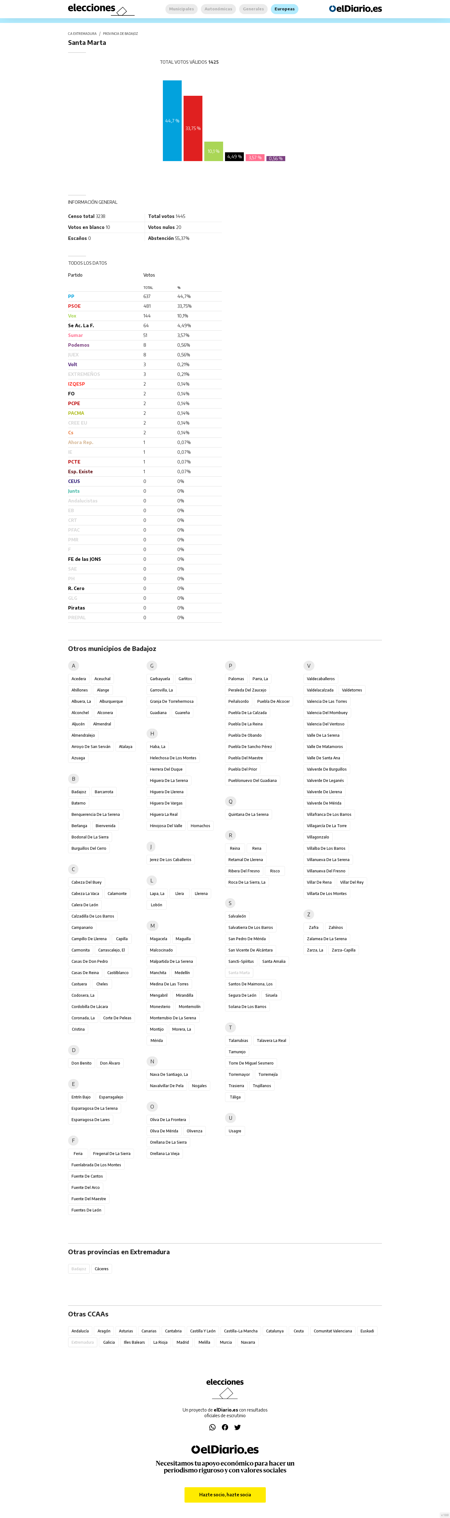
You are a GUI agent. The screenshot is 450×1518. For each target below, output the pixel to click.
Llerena (201, 893)
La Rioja (160, 1342)
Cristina (78, 1029)
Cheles (102, 984)
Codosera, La (83, 995)
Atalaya (125, 746)
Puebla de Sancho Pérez (250, 746)
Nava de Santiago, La (169, 1074)
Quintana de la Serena (248, 814)
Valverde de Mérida (324, 803)
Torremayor (239, 1074)
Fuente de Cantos (87, 1176)
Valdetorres (352, 690)
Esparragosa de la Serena (95, 1108)
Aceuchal (102, 678)
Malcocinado (161, 950)
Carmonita (81, 950)
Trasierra (236, 1085)
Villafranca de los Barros (329, 814)
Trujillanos (262, 1085)
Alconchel (80, 712)
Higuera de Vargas (166, 803)
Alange (103, 690)
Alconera (105, 712)
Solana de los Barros (247, 1006)
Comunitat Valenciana (333, 1331)
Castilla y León (203, 1331)
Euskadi (367, 1331)
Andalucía (80, 1331)
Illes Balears (134, 1342)
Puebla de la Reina (245, 724)
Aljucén (78, 724)
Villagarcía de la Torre (327, 825)
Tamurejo (237, 1051)
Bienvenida (105, 825)
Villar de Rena (319, 882)
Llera (179, 893)
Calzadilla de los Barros (93, 916)
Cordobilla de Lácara (90, 1006)
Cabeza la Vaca (85, 893)
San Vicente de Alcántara (250, 950)
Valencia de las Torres (327, 701)
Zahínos (336, 927)
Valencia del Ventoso (326, 724)
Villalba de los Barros (326, 848)
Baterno (79, 803)
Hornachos (200, 825)
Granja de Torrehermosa (172, 701)
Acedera (79, 678)
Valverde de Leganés (325, 780)
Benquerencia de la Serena (96, 814)
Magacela (158, 938)
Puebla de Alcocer (273, 701)
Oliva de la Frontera (168, 1119)
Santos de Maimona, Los (250, 984)
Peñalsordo (238, 701)
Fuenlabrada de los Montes (96, 1165)
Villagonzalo (318, 837)
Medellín (182, 972)
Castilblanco (118, 972)
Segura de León (242, 995)
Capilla (122, 938)
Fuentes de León (86, 1210)
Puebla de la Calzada (247, 712)
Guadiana (158, 712)
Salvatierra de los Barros (250, 927)
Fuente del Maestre (89, 1198)
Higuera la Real (164, 814)
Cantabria (173, 1331)
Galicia (109, 1342)
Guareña (182, 712)
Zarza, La (315, 950)
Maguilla (183, 938)
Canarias (149, 1331)
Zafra (314, 927)
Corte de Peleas (117, 1018)
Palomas (236, 678)
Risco (275, 871)
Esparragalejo (111, 1097)
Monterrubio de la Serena (173, 1018)
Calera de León (85, 905)
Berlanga (79, 825)
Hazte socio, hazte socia (225, 1494)
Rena (256, 848)
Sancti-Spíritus (241, 961)
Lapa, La (157, 893)
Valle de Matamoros (325, 746)
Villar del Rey (352, 882)
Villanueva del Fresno (326, 871)
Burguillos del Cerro (89, 848)
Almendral (102, 724)
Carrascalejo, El (111, 950)
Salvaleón (237, 916)
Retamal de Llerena (245, 859)
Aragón (104, 1331)
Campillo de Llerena (89, 938)
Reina (235, 848)
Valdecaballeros (321, 678)
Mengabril (159, 995)
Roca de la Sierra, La (246, 882)
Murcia (226, 1342)
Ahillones (80, 690)
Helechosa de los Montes (173, 758)
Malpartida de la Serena (171, 961)
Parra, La (260, 678)
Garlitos (185, 678)
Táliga (235, 1097)
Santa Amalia (274, 961)
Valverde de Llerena (324, 791)
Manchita (158, 972)
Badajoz (79, 791)
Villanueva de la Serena (328, 859)
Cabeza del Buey (87, 882)
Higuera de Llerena (167, 791)
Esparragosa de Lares (91, 1119)
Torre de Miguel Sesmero (251, 1063)
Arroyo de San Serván (91, 746)
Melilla (204, 1342)
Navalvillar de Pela (167, 1085)
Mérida (157, 1040)
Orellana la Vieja (164, 1153)
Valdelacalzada (320, 690)
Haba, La (157, 746)
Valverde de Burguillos (327, 769)
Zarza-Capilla (344, 950)
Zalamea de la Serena (327, 938)
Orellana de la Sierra (168, 1142)
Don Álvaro (110, 1063)
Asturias (126, 1331)
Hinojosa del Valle (166, 825)
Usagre (235, 1131)
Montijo (157, 1029)
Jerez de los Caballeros (170, 859)
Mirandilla (184, 995)
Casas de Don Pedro (90, 961)
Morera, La (181, 1029)
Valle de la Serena (323, 735)
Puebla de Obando (245, 735)
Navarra (248, 1342)
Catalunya (275, 1331)
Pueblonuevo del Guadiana (252, 780)
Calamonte (117, 893)
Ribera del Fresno (244, 871)
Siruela (271, 995)
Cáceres (102, 1268)
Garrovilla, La (161, 690)
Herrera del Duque (166, 769)
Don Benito (82, 1063)
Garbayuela (160, 678)
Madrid (183, 1342)
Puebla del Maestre (245, 758)
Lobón (156, 905)
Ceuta (299, 1331)
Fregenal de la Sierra (112, 1153)
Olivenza (194, 1131)
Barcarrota (104, 791)
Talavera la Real (271, 1040)
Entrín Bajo (81, 1097)
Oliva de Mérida (164, 1131)
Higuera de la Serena (169, 780)
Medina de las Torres (169, 984)
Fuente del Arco (86, 1187)
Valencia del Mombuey (327, 712)
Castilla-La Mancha (241, 1331)
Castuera (79, 984)
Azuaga (78, 758)
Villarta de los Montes (327, 893)
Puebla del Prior (242, 769)
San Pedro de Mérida (247, 938)
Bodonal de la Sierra (90, 837)
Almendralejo (83, 735)
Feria (78, 1153)
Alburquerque (111, 701)
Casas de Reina (85, 972)
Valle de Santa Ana (323, 758)
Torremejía (268, 1074)
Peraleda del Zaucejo (247, 690)
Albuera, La (81, 701)
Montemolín (190, 1006)
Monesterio (160, 1006)
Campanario (82, 927)
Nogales (199, 1085)
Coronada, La (83, 1018)
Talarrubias (238, 1040)
